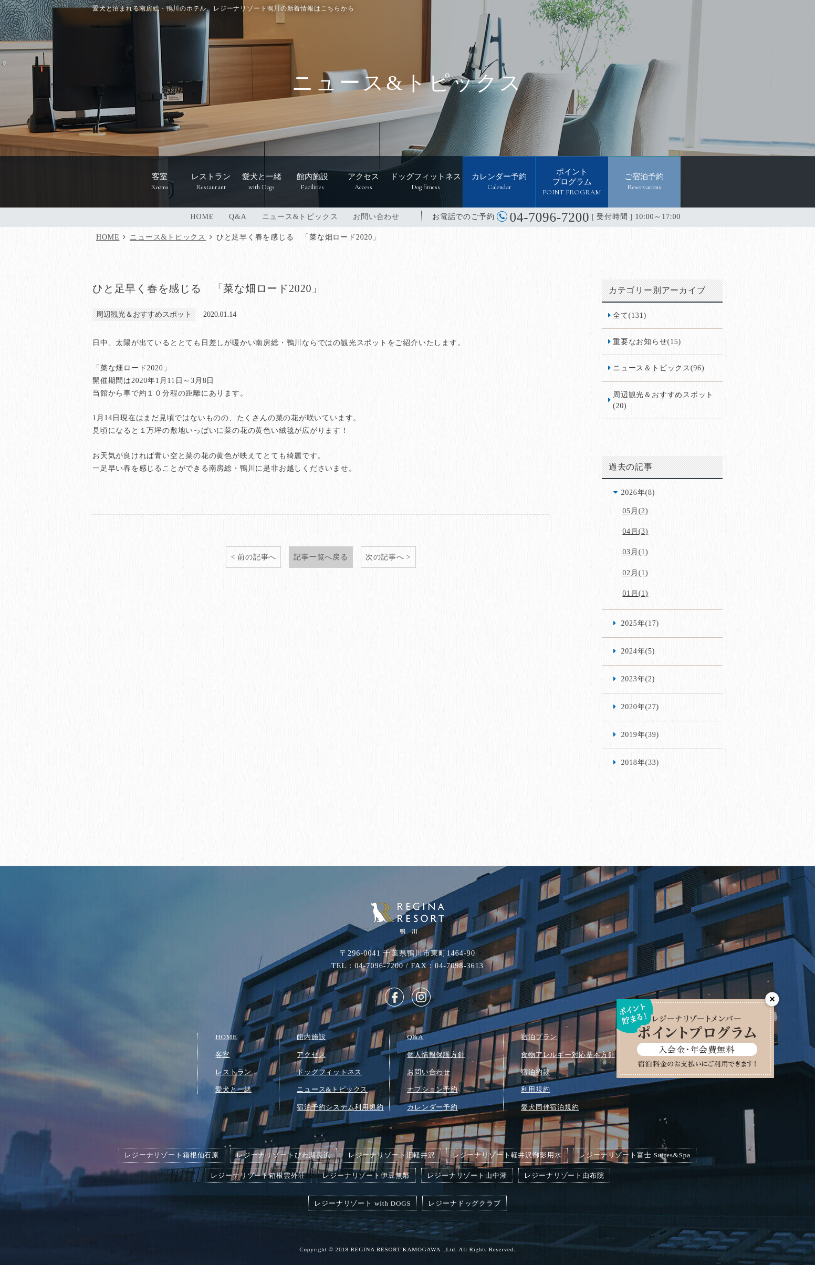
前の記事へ (256, 557)
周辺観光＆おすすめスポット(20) (663, 400)
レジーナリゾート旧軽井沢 (391, 1155)
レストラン (233, 1072)
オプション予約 (432, 1089)
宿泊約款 (535, 1072)
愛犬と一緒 (233, 1089)
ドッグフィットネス (329, 1072)
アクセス (311, 1055)
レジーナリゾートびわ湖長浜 (283, 1155)
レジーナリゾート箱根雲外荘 (258, 1175)
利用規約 (535, 1089)
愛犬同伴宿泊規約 (550, 1107)
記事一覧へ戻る (321, 557)
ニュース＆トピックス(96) (658, 368)
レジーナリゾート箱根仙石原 (171, 1155)
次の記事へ (384, 557)
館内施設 (311, 1037)
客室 (222, 1055)
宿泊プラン (539, 1037)
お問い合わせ (376, 216)
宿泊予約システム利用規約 (340, 1107)
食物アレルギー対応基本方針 (568, 1055)
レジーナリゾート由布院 (564, 1175)
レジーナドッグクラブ (464, 1203)
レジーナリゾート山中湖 (467, 1175)
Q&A (238, 216)
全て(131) (629, 315)
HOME (202, 216)
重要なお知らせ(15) (647, 341)
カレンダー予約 (432, 1107)
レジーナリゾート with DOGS (362, 1203)
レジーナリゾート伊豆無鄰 (366, 1175)
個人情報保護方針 (436, 1055)
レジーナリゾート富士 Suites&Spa (635, 1155)
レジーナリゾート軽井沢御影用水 (507, 1155)
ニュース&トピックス (300, 216)
